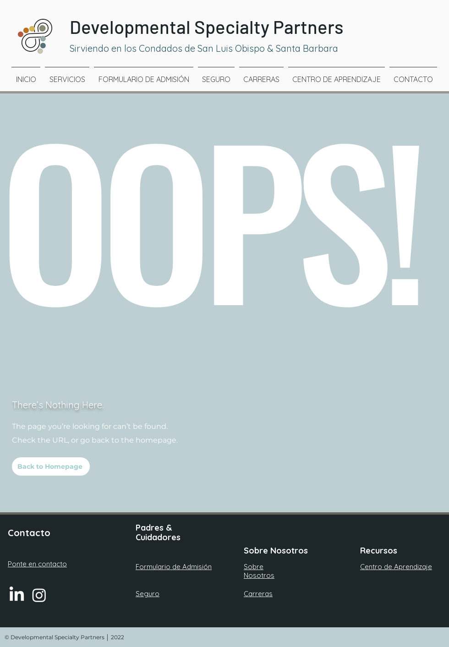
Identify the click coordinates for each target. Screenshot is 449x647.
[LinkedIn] (17, 595)
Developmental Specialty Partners (207, 27)
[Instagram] (39, 595)
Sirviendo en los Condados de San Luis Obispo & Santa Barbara (205, 48)
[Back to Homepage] (51, 466)
